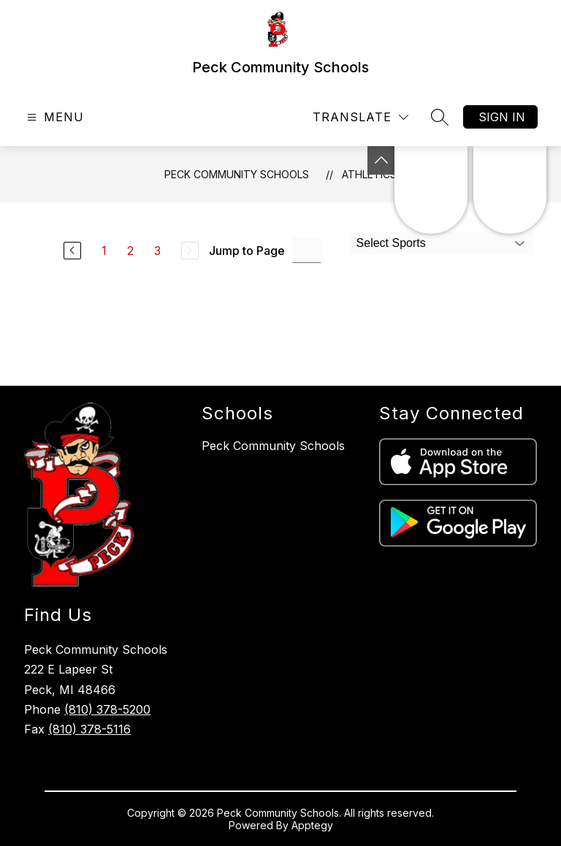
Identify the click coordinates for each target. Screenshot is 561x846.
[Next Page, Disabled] (190, 250)
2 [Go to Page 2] (130, 250)
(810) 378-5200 (107, 709)
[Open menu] (53, 117)
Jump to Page (247, 250)
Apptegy (312, 825)
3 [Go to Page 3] (157, 250)
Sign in (501, 117)
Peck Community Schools (236, 174)
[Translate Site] (360, 117)
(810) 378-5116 (89, 729)
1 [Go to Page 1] (104, 250)
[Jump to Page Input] (306, 250)
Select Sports (391, 243)
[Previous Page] (72, 250)
